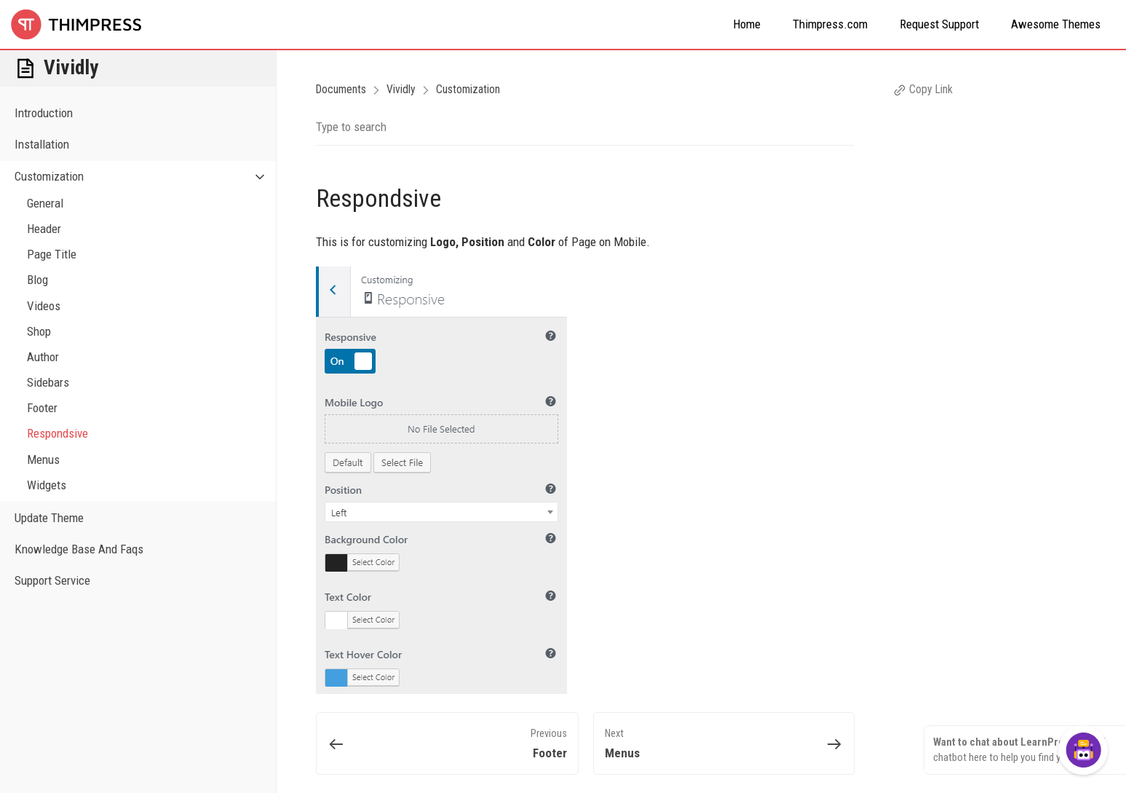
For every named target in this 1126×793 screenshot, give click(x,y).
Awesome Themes (1056, 24)
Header (44, 228)
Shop (39, 331)
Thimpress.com (830, 24)
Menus (43, 459)
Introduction (44, 113)
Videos (43, 306)
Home (747, 24)
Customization (145, 176)
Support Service (52, 580)
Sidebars (48, 382)
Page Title (51, 254)
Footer (42, 408)
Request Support (939, 24)
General (45, 203)
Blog (37, 279)
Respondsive (57, 433)
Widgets (46, 485)
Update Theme (49, 517)
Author (43, 357)
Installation (42, 144)
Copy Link (923, 89)
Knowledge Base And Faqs (79, 549)
